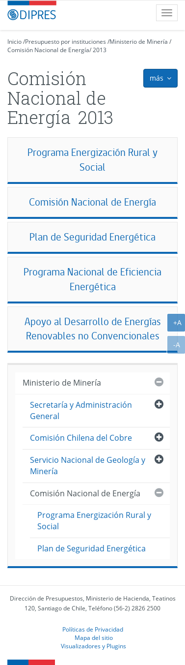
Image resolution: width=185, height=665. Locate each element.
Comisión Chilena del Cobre (81, 437)
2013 (99, 50)
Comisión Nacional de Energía (48, 50)
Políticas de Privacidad (92, 629)
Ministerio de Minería (138, 41)
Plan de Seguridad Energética (92, 237)
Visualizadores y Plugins (93, 646)
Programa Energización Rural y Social (92, 159)
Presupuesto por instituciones (65, 41)
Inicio (14, 41)
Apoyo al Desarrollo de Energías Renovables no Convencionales (93, 328)
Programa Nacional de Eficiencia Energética (92, 279)
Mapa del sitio (94, 637)
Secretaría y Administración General (81, 410)
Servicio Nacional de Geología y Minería (87, 465)
